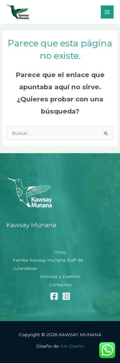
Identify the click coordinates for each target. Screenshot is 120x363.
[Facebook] (54, 296)
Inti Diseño (72, 346)
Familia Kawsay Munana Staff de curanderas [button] (48, 264)
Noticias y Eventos (60, 276)
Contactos (60, 284)
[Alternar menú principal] (107, 12)
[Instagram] (66, 296)
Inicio (60, 252)
